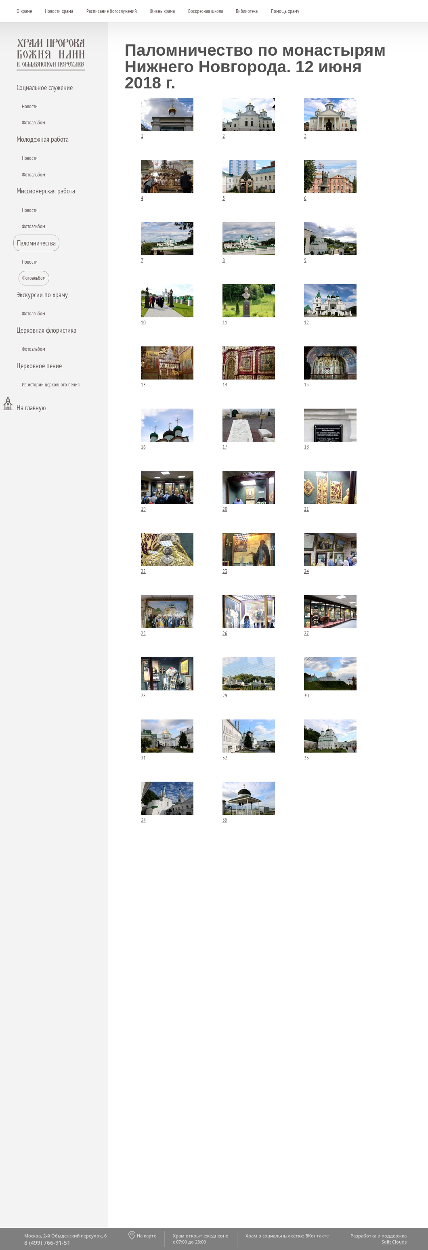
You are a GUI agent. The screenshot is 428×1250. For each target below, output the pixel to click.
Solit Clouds (394, 1242)
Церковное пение (39, 365)
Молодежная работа (43, 139)
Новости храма (59, 11)
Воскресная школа (205, 11)
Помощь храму (285, 11)
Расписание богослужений (111, 11)
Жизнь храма (162, 11)
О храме (24, 11)
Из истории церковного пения (51, 384)
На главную (31, 407)
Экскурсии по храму (42, 294)
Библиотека (247, 11)
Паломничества (36, 242)
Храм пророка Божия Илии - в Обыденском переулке (51, 55)
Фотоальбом (33, 122)
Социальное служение (45, 87)
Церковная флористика (46, 330)
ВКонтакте (317, 1236)
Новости (30, 106)
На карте (146, 1236)
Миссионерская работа (46, 190)
